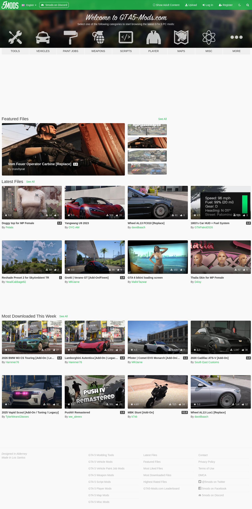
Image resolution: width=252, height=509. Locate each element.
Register (226, 5)
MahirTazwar (139, 281)
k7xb (134, 416)
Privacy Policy (206, 461)
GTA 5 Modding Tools (101, 455)
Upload (191, 5)
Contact (203, 455)
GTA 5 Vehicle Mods (100, 461)
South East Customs (207, 362)
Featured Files (151, 461)
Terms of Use (206, 468)
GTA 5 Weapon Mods (101, 475)
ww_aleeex (75, 416)
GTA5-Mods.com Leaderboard (161, 488)
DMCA (202, 475)
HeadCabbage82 (16, 281)
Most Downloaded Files (157, 475)
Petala (9, 227)
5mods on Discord (211, 495)
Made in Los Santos (13, 457)
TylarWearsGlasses (17, 416)
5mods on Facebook (212, 488)
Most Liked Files (153, 468)
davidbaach (138, 227)
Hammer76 (12, 362)
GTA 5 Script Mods (99, 481)
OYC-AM (74, 227)
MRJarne (74, 281)
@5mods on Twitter (211, 482)
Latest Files (150, 455)
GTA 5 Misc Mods (98, 501)
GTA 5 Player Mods (99, 488)
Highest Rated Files (155, 481)
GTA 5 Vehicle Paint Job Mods (106, 468)
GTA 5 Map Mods (98, 495)
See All (162, 118)
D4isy (198, 281)
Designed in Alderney (14, 453)
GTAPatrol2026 (204, 227)
